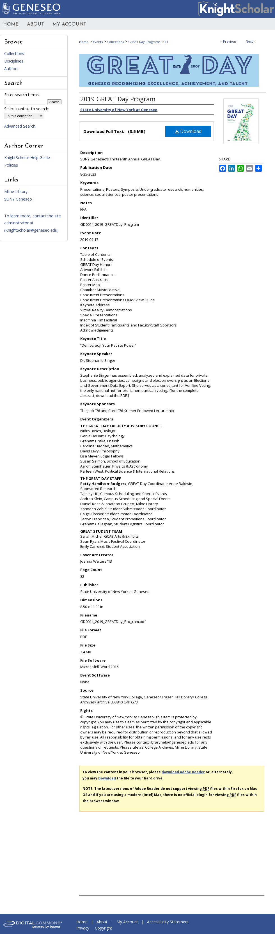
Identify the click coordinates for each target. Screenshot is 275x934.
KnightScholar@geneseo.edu (31, 230)
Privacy (82, 928)
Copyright (103, 928)
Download (188, 131)
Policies (11, 165)
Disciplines (13, 61)
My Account (127, 921)
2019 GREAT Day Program (117, 99)
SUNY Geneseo (18, 199)
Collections (115, 42)
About (102, 921)
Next (249, 41)
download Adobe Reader (183, 772)
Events (98, 42)
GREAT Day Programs (144, 42)
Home (83, 42)
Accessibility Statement (168, 921)
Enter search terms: (22, 94)
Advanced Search (19, 126)
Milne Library (15, 191)
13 (166, 42)
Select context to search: (26, 108)
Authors (11, 68)
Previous (229, 41)
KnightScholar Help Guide (27, 157)
